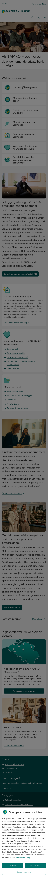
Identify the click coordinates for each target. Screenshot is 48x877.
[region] (24, 842)
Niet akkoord (35, 865)
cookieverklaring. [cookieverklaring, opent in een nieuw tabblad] (23, 857)
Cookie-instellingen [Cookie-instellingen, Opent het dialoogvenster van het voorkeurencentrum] (24, 872)
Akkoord (13, 865)
